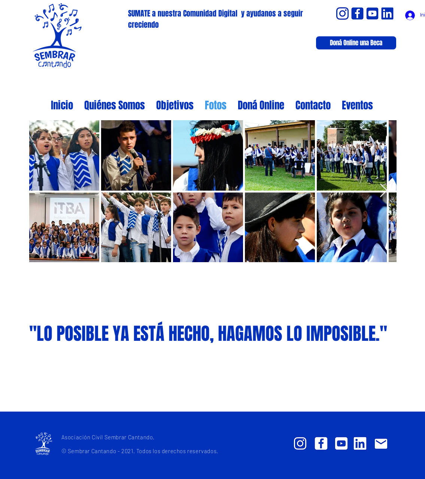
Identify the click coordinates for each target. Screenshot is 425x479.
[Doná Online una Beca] (356, 42)
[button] (357, 104)
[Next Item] (383, 191)
